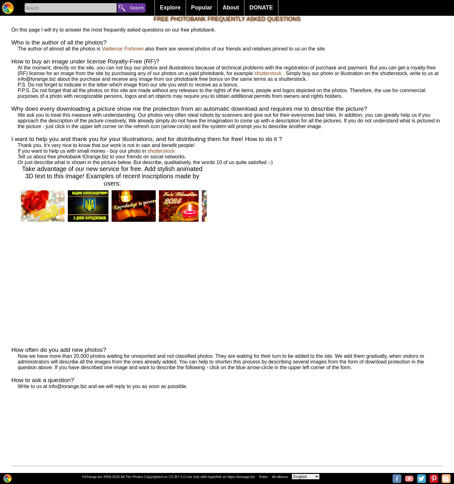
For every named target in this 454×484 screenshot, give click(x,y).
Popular (201, 7)
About (231, 7)
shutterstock (268, 73)
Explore (170, 7)
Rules (263, 477)
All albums (280, 477)
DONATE (261, 7)
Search (137, 7)
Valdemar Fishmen (123, 48)
